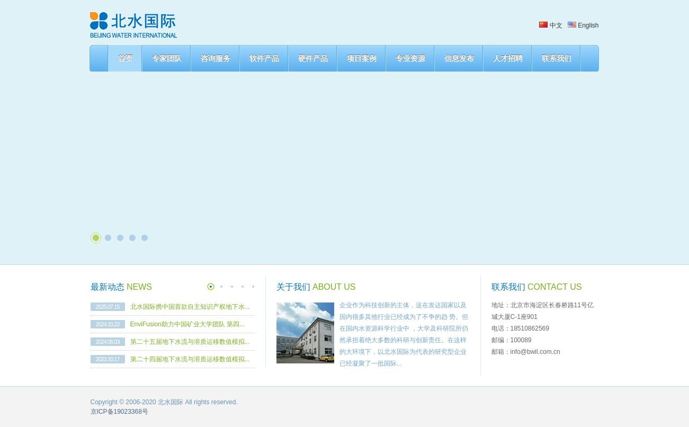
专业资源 (410, 58)
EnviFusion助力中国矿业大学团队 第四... (187, 324)
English (583, 25)
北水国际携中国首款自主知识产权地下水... (190, 306)
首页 (125, 58)
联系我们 (556, 58)
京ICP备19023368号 (119, 411)
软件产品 (264, 58)
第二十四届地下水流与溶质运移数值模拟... (190, 359)
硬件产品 (313, 58)
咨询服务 (215, 58)
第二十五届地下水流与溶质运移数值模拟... (190, 341)
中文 (550, 25)
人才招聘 (508, 58)
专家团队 (167, 58)
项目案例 (362, 58)
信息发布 (459, 58)
